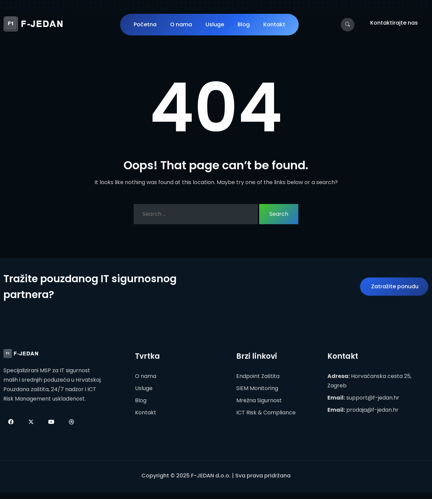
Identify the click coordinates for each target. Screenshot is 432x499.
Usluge (215, 24)
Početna (145, 24)
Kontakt (274, 24)
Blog (244, 24)
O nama (181, 24)
